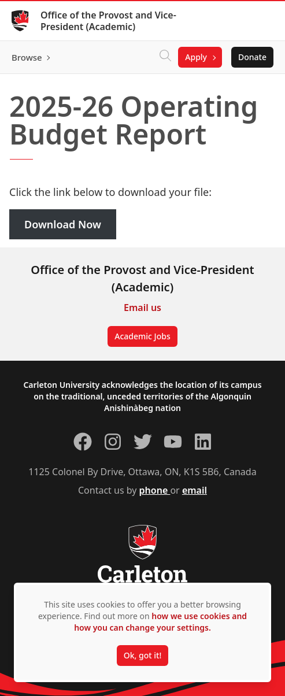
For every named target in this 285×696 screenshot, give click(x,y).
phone (155, 490)
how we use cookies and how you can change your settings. (160, 621)
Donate (252, 56)
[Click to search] (165, 57)
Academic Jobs (142, 336)
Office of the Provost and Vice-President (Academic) (108, 20)
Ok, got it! (142, 655)
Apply (196, 56)
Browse (27, 57)
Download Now (62, 224)
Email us (142, 307)
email (194, 490)
